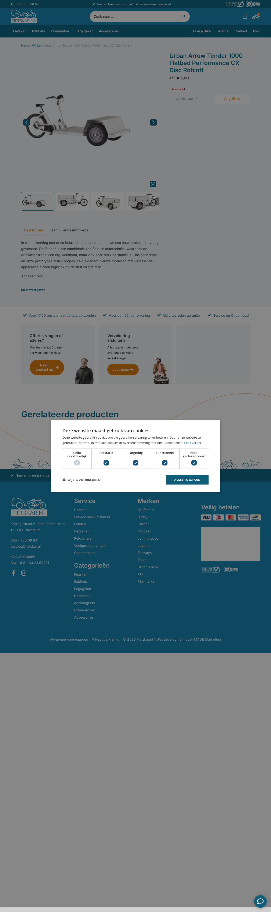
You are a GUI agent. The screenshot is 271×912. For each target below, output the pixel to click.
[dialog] (135, 456)
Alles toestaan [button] (187, 480)
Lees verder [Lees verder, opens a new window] (193, 443)
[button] (81, 480)
